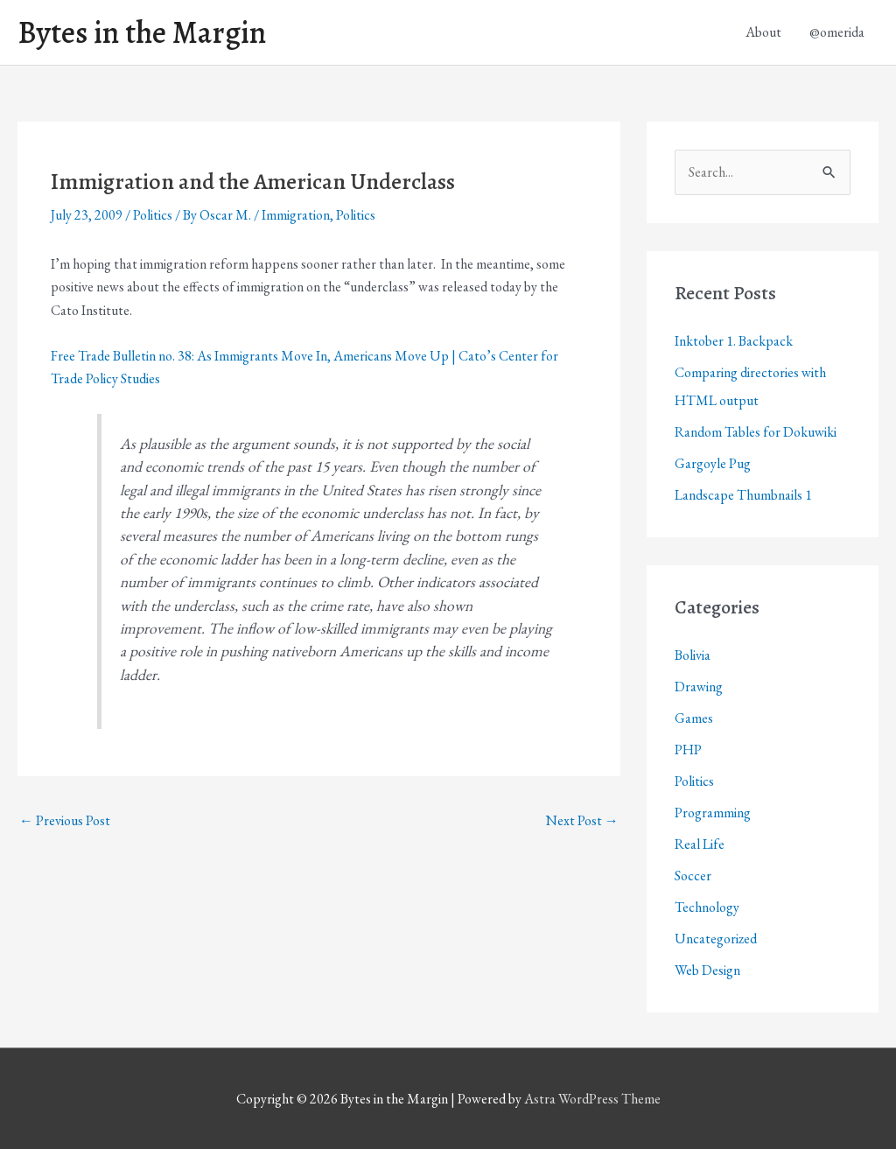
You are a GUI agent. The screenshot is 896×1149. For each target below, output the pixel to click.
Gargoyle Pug (713, 463)
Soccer (693, 875)
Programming (713, 812)
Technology (707, 907)
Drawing (699, 686)
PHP (688, 749)
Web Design (707, 970)
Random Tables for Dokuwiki (755, 432)
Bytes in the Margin (142, 32)
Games (694, 718)
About (763, 32)
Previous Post (64, 820)
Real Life (699, 844)
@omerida (836, 32)
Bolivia (692, 655)
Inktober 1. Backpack (734, 341)
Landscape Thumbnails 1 (743, 495)
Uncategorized (716, 938)
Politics (152, 215)
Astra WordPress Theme (592, 1098)
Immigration (296, 215)
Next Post (582, 820)
